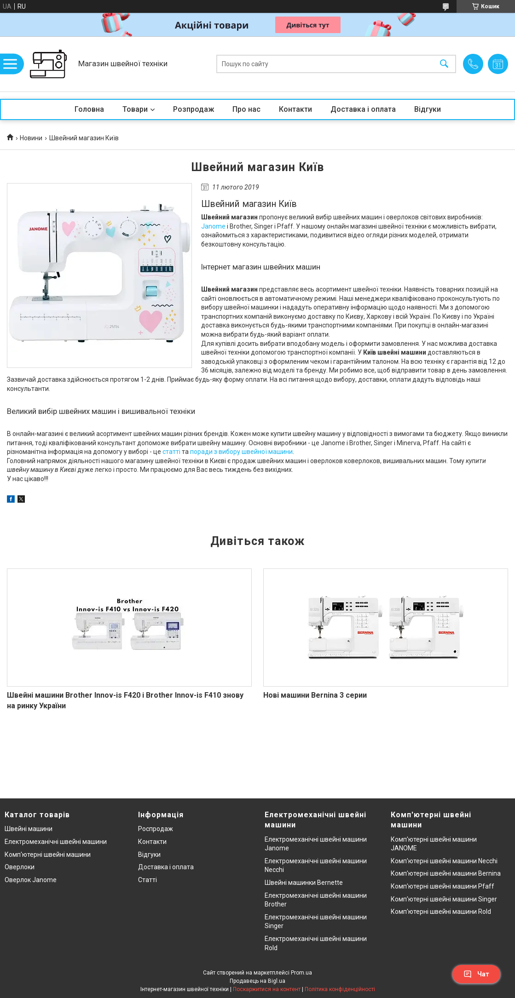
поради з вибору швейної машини (241, 451)
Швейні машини (28, 828)
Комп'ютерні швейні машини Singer (444, 899)
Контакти (295, 109)
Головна (89, 109)
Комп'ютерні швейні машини (48, 854)
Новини (31, 138)
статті (171, 451)
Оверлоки (20, 867)
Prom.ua (301, 972)
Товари (135, 109)
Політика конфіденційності (340, 989)
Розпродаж (193, 109)
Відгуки (427, 109)
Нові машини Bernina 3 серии (315, 695)
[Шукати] (444, 64)
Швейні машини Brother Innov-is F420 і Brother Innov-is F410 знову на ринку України (125, 700)
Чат (476, 974)
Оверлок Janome (31, 879)
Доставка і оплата (363, 109)
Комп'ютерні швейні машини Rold (441, 911)
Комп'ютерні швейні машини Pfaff (442, 886)
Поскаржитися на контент (267, 989)
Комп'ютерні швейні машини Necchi (444, 861)
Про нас (246, 109)
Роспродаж (155, 828)
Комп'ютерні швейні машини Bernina (446, 873)
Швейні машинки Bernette (304, 882)
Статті (147, 879)
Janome (213, 226)
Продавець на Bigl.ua (257, 981)
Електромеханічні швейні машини (56, 841)
